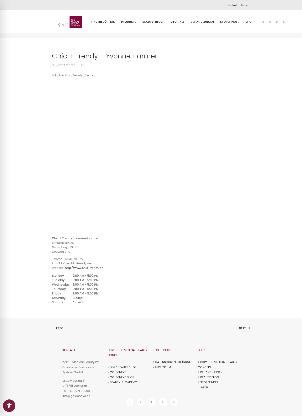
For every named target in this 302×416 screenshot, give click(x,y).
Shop (255, 24)
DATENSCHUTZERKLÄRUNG (173, 362)
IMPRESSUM (163, 367)
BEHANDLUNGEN (211, 372)
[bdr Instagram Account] (141, 402)
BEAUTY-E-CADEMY (123, 382)
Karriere (245, 5)
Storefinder (235, 24)
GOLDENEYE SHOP (122, 377)
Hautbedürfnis (109, 24)
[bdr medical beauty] (70, 24)
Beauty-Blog (158, 24)
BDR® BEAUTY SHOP (123, 367)
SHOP (204, 387)
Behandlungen (208, 24)
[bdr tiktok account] (152, 402)
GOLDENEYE (118, 372)
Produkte (134, 24)
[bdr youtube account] (163, 402)
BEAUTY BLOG (209, 377)
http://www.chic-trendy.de (84, 268)
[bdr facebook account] (130, 402)
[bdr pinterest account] (174, 402)
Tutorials (183, 24)
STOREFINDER (209, 382)
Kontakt (232, 5)
